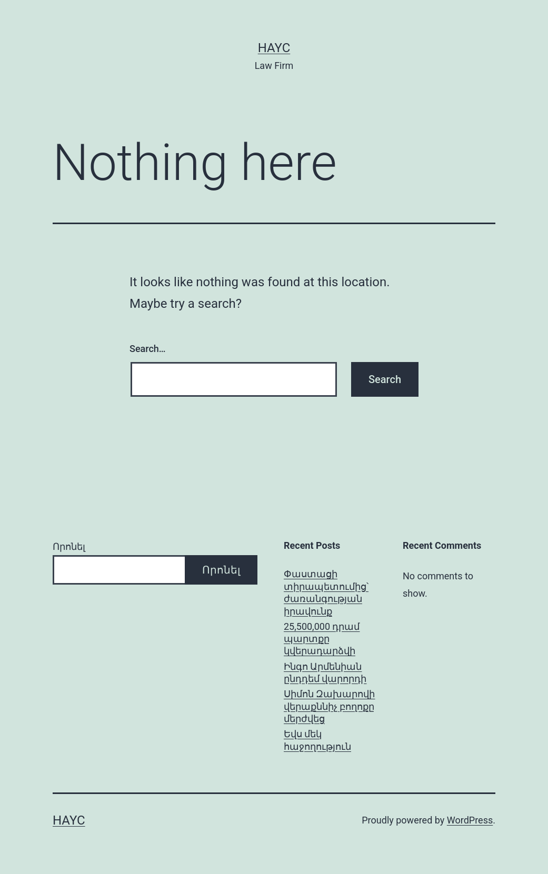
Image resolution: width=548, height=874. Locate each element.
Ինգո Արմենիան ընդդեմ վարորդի (325, 672)
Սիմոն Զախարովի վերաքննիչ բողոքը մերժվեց (329, 706)
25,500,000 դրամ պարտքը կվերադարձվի (322, 639)
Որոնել (69, 546)
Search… (147, 348)
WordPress (470, 820)
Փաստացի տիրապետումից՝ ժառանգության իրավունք (326, 592)
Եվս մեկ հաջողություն (317, 739)
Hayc (274, 48)
